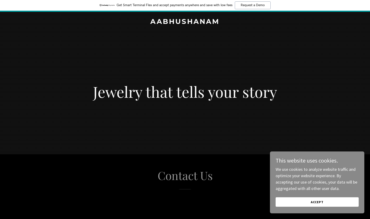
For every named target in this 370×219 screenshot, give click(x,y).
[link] (185, 22)
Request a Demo (253, 5)
